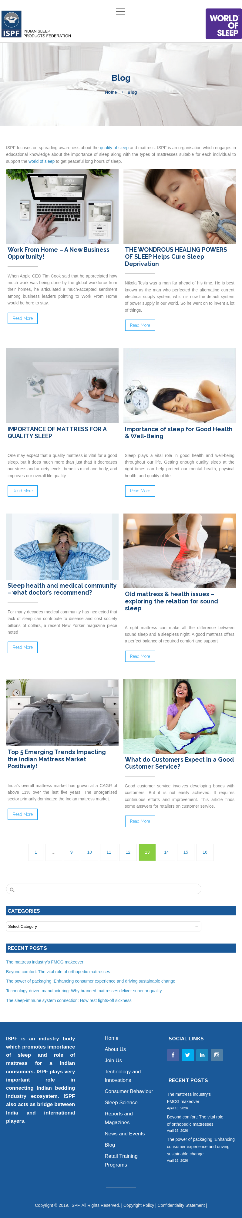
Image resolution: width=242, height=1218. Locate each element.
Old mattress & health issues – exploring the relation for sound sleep (171, 601)
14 (166, 852)
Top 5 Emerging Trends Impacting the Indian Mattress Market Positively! (57, 759)
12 (128, 852)
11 (108, 852)
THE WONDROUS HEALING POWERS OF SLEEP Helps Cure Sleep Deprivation (176, 257)
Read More (23, 318)
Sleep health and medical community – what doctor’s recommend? (62, 589)
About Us (115, 1049)
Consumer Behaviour (129, 1091)
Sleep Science (121, 1102)
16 (205, 852)
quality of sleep (114, 147)
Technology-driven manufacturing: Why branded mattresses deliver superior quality (84, 990)
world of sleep (42, 161)
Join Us (113, 1060)
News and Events (125, 1134)
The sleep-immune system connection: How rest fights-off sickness (69, 1000)
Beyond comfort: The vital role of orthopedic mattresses (58, 971)
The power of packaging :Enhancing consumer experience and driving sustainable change (90, 981)
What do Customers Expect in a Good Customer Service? (179, 763)
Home (111, 92)
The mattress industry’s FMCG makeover (45, 962)
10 (89, 852)
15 (185, 852)
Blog (110, 1145)
